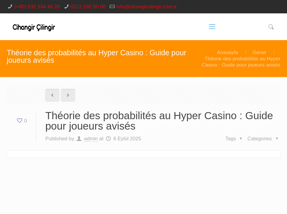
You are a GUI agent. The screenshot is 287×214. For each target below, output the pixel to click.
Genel (259, 52)
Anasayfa (227, 52)
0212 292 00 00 (88, 7)
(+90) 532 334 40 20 (37, 7)
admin (91, 138)
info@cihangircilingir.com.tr (146, 7)
